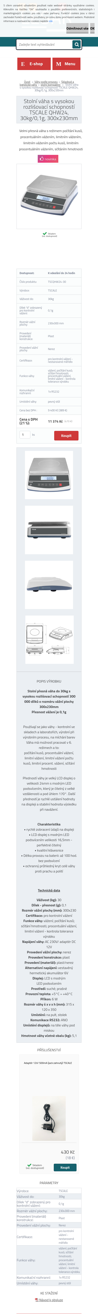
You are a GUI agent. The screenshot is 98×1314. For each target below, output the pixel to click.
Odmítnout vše (77, 28)
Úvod (27, 82)
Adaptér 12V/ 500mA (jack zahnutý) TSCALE (48, 1063)
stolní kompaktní (50, 84)
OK (92, 28)
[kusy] (25, 435)
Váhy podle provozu (46, 82)
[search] (76, 44)
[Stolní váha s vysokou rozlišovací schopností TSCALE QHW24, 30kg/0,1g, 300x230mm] (49, 165)
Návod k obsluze (49, 1299)
